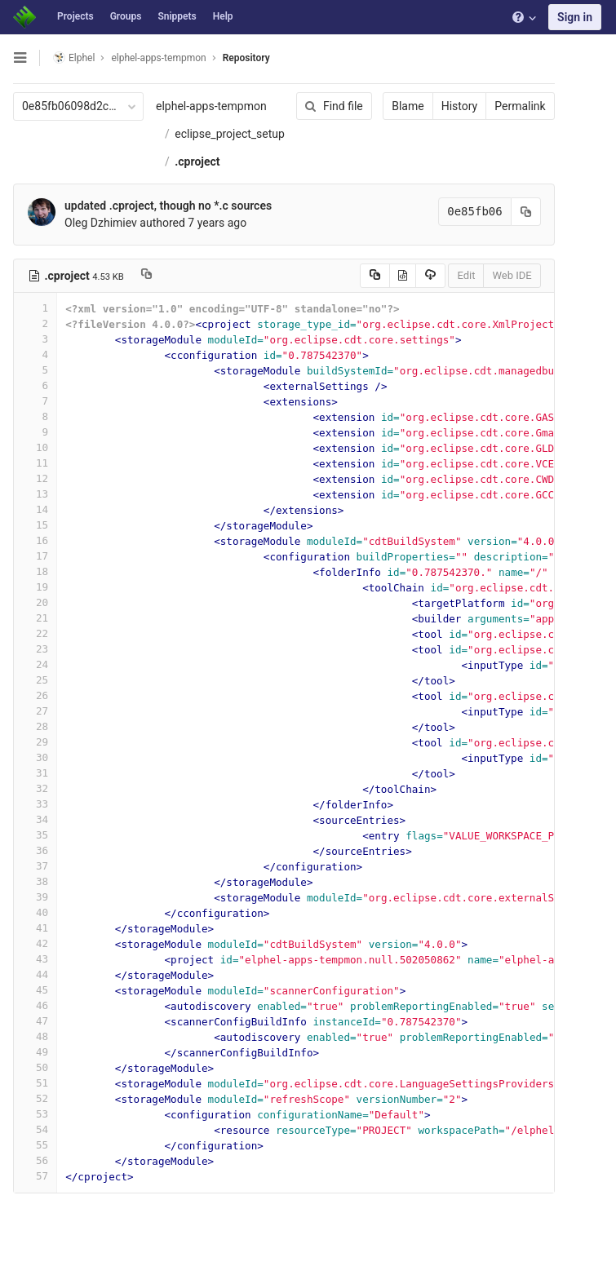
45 (35, 990)
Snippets (176, 16)
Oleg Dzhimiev (100, 222)
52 (35, 1098)
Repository (246, 58)
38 (35, 881)
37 (35, 866)
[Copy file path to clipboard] (146, 276)
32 (35, 788)
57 (35, 1176)
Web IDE (510, 275)
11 (35, 463)
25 (35, 680)
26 (35, 695)
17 (35, 556)
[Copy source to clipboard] (372, 275)
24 (35, 664)
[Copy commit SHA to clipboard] (523, 211)
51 (35, 1083)
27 (35, 711)
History (457, 106)
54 (35, 1129)
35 (35, 835)
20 (35, 602)
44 (35, 974)
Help (223, 16)
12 (35, 478)
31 (35, 773)
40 (35, 912)
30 (35, 757)
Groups (126, 16)
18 (35, 571)
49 (35, 1052)
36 (35, 850)
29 (35, 742)
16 (35, 540)
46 (35, 1005)
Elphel (74, 57)
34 (35, 819)
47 (35, 1021)
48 (35, 1036)
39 (35, 897)
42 (35, 943)
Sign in (574, 17)
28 (35, 726)
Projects (75, 16)
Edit (464, 275)
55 (35, 1145)
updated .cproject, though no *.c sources (168, 205)
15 (35, 525)
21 (35, 618)
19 (35, 587)
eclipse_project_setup (230, 133)
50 (35, 1067)
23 (35, 649)
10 (35, 447)
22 (35, 633)
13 (35, 494)
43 (35, 959)
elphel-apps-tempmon (211, 106)
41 (35, 928)
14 (35, 509)
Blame (406, 106)
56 (35, 1160)
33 (35, 804)
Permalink (518, 106)
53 (35, 1114)
